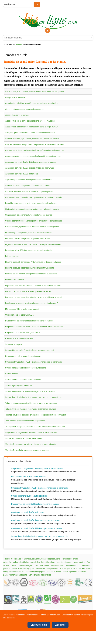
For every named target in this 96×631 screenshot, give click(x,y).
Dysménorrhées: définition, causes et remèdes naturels (28, 250)
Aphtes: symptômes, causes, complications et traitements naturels (33, 156)
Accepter (60, 624)
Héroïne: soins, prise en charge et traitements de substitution (31, 274)
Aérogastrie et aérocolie (15, 97)
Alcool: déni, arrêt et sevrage (17, 115)
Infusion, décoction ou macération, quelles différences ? (28, 291)
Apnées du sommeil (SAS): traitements (21, 174)
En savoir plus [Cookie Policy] (39, 624)
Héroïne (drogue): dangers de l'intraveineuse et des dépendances (33, 262)
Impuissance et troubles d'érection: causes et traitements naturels (33, 285)
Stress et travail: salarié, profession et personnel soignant (29, 350)
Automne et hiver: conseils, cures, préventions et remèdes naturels (33, 197)
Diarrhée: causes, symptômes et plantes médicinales (27, 238)
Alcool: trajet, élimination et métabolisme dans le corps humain (31, 127)
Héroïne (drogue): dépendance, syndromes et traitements (29, 268)
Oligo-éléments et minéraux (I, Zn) (19, 315)
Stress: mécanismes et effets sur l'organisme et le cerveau (30, 391)
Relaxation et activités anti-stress (19, 338)
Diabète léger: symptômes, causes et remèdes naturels (28, 233)
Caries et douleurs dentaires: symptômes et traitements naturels (32, 209)
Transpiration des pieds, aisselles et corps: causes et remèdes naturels (35, 427)
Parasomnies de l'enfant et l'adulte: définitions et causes (29, 321)
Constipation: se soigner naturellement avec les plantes (28, 215)
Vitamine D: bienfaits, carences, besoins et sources (26, 450)
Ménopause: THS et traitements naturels (22, 309)
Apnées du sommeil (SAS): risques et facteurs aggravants (29, 168)
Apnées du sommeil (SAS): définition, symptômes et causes (30, 162)
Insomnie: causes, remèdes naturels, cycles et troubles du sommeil (33, 297)
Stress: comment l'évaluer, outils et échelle (23, 380)
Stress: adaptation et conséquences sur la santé (25, 368)
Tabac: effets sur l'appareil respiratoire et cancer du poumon (30, 409)
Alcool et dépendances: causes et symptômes (24, 109)
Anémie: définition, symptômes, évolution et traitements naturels (32, 138)
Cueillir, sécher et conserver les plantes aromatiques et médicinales (33, 221)
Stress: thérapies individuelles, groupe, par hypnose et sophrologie (33, 397)
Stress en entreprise (13, 344)
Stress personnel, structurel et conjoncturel (23, 356)
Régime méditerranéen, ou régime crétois (22, 332)
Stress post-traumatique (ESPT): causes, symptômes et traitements (33, 362)
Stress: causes (11, 374)
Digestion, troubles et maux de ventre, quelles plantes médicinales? (33, 244)
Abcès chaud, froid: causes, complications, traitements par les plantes (34, 91)
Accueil (19, 44)
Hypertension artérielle (14, 280)
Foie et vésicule (11, 256)
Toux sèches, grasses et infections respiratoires (25, 421)
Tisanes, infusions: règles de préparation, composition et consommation (35, 415)
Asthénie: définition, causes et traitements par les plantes (29, 191)
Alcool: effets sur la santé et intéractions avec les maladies (30, 121)
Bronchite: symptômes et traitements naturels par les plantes (30, 203)
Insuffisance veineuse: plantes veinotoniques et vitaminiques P (31, 303)
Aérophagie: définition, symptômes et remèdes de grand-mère (31, 103)
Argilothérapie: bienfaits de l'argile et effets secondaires (28, 180)
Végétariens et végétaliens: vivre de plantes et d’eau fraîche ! (31, 432)
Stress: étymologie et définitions (18, 385)
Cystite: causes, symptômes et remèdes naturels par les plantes (32, 227)
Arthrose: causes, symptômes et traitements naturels (27, 185)
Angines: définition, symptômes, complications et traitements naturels (34, 144)
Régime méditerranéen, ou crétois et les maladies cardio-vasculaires (34, 327)
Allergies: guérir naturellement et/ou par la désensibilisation (30, 133)
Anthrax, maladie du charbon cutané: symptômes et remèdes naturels (34, 150)
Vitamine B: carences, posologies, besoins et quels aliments (30, 444)
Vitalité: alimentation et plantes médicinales (23, 438)
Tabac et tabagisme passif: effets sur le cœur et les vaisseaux (31, 403)
